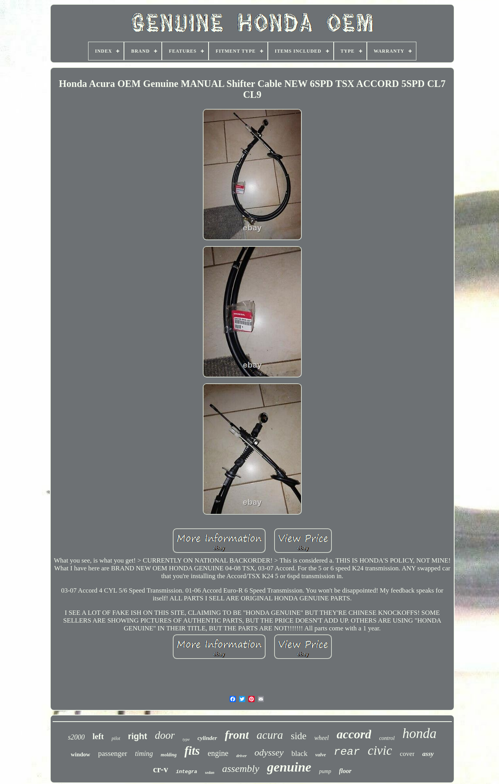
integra (186, 772)
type (185, 739)
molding (169, 754)
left (98, 736)
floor (345, 771)
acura (270, 735)
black (300, 753)
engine (218, 753)
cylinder (207, 738)
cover (407, 753)
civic (380, 750)
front (237, 734)
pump (325, 771)
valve (320, 754)
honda (419, 733)
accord (354, 734)
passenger (112, 753)
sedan (209, 772)
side (298, 736)
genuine (289, 767)
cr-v (160, 769)
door (165, 735)
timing (144, 753)
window (80, 754)
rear (347, 752)
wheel (321, 737)
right (137, 736)
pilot (115, 738)
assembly (240, 768)
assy (428, 753)
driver (241, 755)
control (387, 738)
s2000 (76, 737)
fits (192, 750)
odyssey (269, 752)
